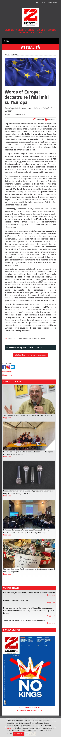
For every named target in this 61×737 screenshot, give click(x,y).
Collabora (7, 375)
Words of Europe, (15, 338)
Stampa (50, 119)
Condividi (38, 119)
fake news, (27, 338)
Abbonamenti (53, 2)
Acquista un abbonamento (29, 710)
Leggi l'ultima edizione (29, 707)
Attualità (30, 47)
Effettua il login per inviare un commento (30, 354)
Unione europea (38, 338)
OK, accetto (18, 733)
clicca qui (10, 728)
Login (43, 2)
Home (7, 54)
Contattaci (7, 371)
